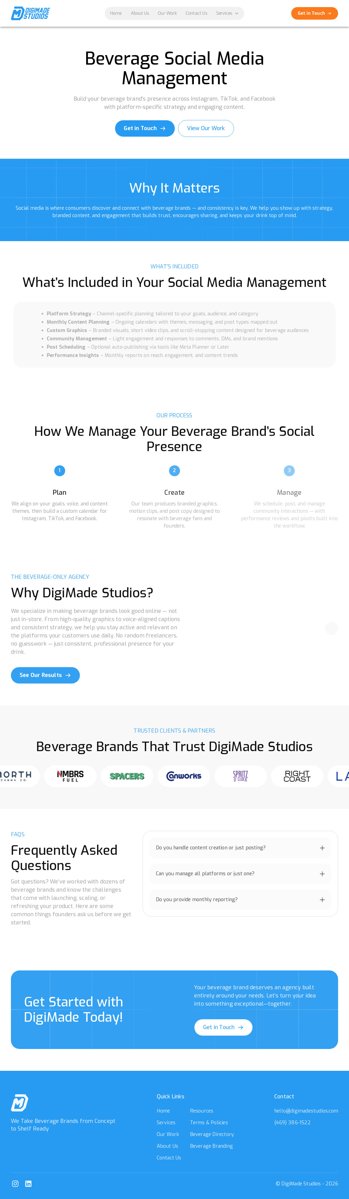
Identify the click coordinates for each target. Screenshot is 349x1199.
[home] (30, 13)
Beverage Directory (212, 1134)
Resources (201, 1111)
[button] (227, 13)
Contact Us (196, 13)
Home (116, 13)
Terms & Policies (209, 1122)
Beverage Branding (211, 1146)
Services (166, 1122)
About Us (140, 13)
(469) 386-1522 (292, 1122)
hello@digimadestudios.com (306, 1111)
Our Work (167, 13)
